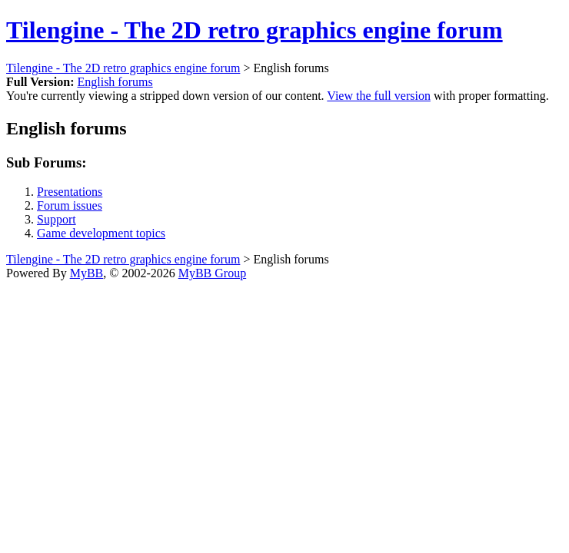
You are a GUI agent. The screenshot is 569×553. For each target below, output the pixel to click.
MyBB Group (212, 273)
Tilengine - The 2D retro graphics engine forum (254, 30)
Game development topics (101, 233)
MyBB (87, 273)
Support (56, 219)
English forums (114, 81)
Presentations (69, 191)
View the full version (379, 95)
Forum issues (69, 205)
